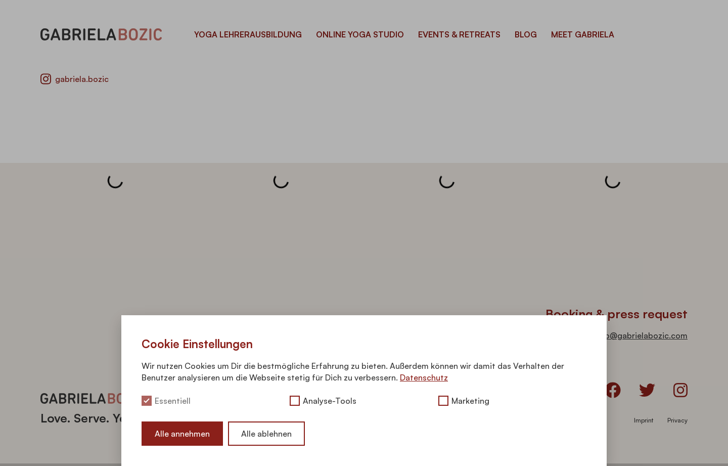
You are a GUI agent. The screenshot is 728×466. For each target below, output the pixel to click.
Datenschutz (424, 377)
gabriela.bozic (74, 79)
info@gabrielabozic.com (641, 335)
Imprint (643, 420)
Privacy (677, 420)
